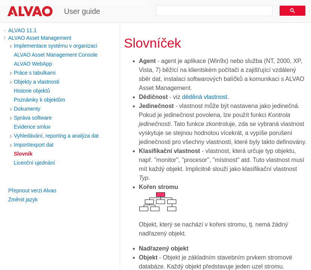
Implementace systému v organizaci (55, 46)
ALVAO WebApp (33, 64)
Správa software (33, 118)
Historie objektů (32, 91)
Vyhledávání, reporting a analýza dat (56, 136)
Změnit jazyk (23, 199)
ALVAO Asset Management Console (56, 55)
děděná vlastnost (205, 97)
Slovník (23, 154)
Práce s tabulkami (34, 73)
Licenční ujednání (34, 163)
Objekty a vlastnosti (36, 82)
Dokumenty (27, 109)
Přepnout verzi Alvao (32, 191)
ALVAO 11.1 (22, 30)
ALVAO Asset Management (39, 38)
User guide (82, 11)
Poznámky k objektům (39, 100)
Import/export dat (34, 145)
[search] (211, 11)
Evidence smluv (32, 127)
